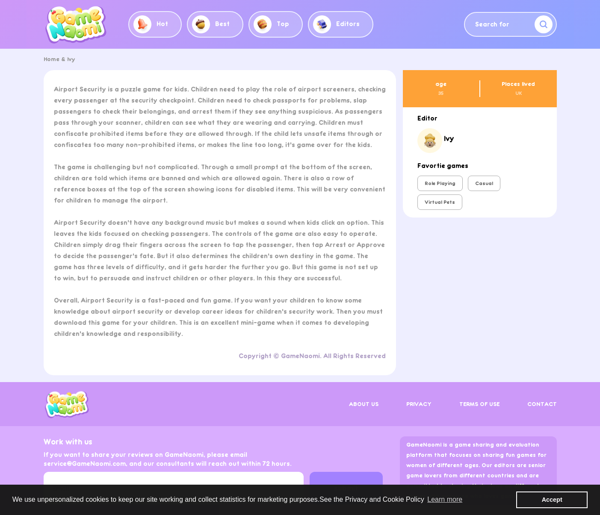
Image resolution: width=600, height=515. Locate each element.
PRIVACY (419, 404)
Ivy (71, 59)
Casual (484, 183)
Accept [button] (552, 499)
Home (51, 59)
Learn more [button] (444, 499)
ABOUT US (363, 404)
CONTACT (542, 404)
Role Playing (440, 183)
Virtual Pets (440, 202)
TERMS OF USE (479, 404)
